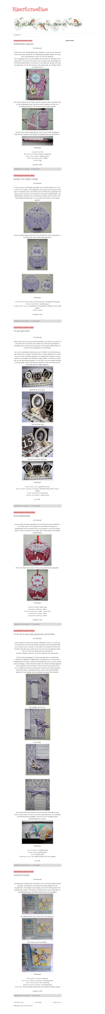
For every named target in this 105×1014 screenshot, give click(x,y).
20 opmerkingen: (36, 321)
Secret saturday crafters (35, 158)
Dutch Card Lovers (31, 487)
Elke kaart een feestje (31, 154)
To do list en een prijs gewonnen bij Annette (34, 634)
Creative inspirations (32, 304)
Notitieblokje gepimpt (23, 44)
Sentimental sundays (35, 613)
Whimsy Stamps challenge (32, 985)
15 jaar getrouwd (22, 331)
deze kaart (33, 814)
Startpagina (17, 35)
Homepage (38, 1002)
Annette (17, 668)
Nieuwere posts (19, 1002)
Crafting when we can (21, 306)
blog (35, 649)
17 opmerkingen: (36, 865)
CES (32, 854)
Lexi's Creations (32, 850)
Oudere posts (57, 1002)
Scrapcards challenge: (35, 615)
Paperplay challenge (35, 609)
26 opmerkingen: (36, 169)
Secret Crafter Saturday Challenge (27, 489)
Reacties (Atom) (28, 1005)
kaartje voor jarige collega (26, 179)
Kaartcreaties (30, 9)
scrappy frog (36, 152)
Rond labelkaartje (22, 516)
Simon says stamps (32, 156)
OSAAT (36, 160)
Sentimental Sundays (22, 302)
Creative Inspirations (31, 611)
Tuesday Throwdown (32, 495)
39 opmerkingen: (36, 506)
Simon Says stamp (32, 982)
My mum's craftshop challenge (32, 980)
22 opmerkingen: (36, 624)
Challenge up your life (26, 856)
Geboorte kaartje (22, 875)
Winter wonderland (33, 493)
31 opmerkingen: (36, 995)
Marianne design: (34, 607)
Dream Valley (32, 852)
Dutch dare (18, 987)
